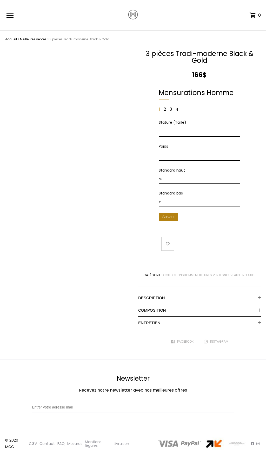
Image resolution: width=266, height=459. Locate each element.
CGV (33, 443)
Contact (47, 443)
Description (151, 297)
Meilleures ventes (33, 39)
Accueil (11, 39)
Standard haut (172, 170)
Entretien (149, 322)
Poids (163, 146)
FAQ (61, 443)
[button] (167, 244)
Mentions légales (93, 443)
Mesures (74, 443)
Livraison (121, 443)
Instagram (216, 341)
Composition (152, 310)
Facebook (182, 341)
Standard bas (171, 193)
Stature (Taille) (172, 122)
